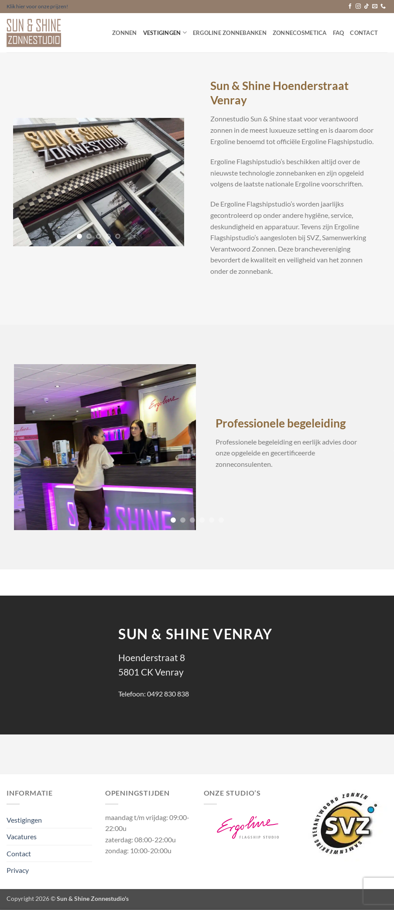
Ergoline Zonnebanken (230, 32)
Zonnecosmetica (300, 32)
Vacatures (22, 836)
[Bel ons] (383, 6)
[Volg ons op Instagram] (358, 6)
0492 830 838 (168, 693)
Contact (364, 32)
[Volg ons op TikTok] (366, 6)
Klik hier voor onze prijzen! (37, 6)
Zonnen (124, 32)
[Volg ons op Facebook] (350, 6)
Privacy (18, 870)
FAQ (338, 32)
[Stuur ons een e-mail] (374, 6)
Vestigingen (165, 32)
